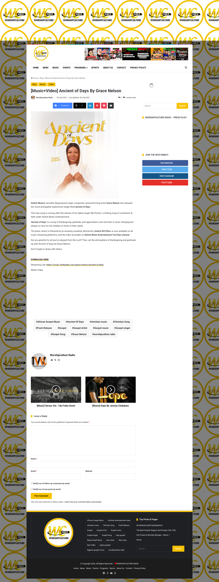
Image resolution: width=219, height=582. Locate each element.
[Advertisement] (87, 20)
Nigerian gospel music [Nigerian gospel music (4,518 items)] (95, 550)
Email (34, 471)
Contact (121, 68)
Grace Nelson (79, 334)
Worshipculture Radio (44, 98)
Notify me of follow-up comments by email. (51, 484)
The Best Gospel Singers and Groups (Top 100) (156, 530)
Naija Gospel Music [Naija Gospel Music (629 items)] (94, 540)
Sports (95, 68)
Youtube (166, 182)
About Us (108, 68)
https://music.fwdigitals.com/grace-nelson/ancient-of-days (75, 265)
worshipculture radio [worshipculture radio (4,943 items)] (116, 550)
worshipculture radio (104, 334)
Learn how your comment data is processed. (83, 502)
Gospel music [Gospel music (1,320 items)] (116, 530)
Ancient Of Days (75, 322)
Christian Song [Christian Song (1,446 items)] (108, 525)
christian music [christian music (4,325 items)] (93, 525)
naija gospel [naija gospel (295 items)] (120, 535)
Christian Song (122, 322)
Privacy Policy (138, 68)
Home (36, 68)
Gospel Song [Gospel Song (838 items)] (107, 535)
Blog (42, 78)
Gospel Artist (80, 328)
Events (66, 68)
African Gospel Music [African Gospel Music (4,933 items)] (95, 521)
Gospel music (101, 328)
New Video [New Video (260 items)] (91, 545)
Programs (79, 68)
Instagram (165, 176)
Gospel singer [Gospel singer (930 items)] (92, 535)
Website (88, 471)
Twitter (165, 169)
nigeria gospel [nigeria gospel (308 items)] (105, 545)
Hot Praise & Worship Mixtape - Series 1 (153, 535)
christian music (99, 322)
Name (34, 459)
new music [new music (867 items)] (110, 540)
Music (55, 68)
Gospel (62, 328)
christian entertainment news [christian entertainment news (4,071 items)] (119, 521)
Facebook (165, 163)
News (45, 68)
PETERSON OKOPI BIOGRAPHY (149, 525)
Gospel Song (58, 334)
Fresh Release (44, 328)
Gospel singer (123, 328)
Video (51, 84)
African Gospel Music (49, 322)
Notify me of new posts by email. (47, 489)
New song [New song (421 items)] (122, 540)
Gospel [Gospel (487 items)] (89, 530)
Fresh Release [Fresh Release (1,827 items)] (124, 525)
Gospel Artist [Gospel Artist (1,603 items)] (102, 530)
